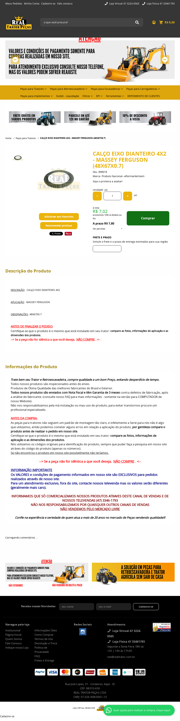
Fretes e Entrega (44, 660)
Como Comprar (43, 634)
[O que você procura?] (137, 22)
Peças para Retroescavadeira (67, 89)
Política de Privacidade (41, 650)
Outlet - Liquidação (67, 96)
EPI (98, 96)
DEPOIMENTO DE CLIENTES (143, 96)
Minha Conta (31, 3)
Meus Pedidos (13, 3)
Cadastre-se (48, 3)
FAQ (37, 656)
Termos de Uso (43, 639)
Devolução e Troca (45, 643)
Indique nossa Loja (16, 647)
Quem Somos (13, 639)
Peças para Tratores (32, 89)
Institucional (12, 630)
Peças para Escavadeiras (105, 89)
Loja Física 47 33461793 (160, 3)
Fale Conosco (13, 643)
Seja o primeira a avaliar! (108, 181)
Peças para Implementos (35, 96)
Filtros (86, 96)
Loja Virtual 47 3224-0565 (124, 3)
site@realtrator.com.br (121, 657)
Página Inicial (13, 634)
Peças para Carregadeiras (141, 89)
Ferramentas (113, 96)
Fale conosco (64, 3)
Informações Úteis (45, 630)
